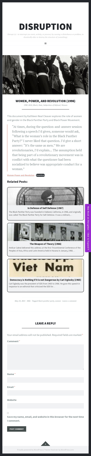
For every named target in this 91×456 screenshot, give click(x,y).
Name (11, 374)
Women (64, 105)
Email (11, 387)
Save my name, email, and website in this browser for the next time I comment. (45, 418)
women (58, 301)
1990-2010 (28, 105)
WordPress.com (67, 450)
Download (40, 175)
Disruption (45, 26)
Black (35, 105)
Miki (28, 301)
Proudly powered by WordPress (30, 450)
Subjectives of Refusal (51, 105)
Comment (13, 341)
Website (11, 400)
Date (40, 105)
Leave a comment (69, 301)
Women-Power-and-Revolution (20, 175)
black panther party (46, 301)
